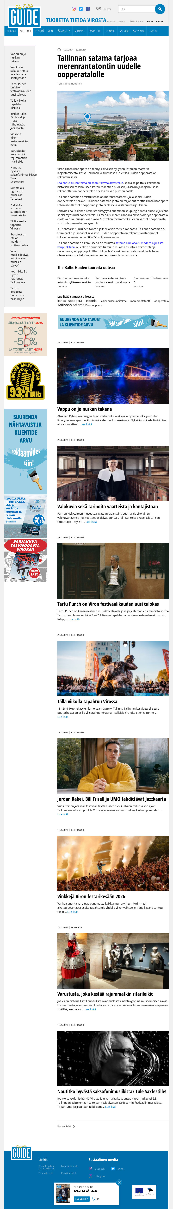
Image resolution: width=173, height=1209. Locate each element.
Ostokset (110, 31)
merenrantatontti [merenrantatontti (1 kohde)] (140, 301)
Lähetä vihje (135, 21)
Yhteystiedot (46, 1173)
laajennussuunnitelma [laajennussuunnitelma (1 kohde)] (114, 301)
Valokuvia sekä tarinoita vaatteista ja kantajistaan (19, 72)
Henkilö (39, 31)
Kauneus (124, 31)
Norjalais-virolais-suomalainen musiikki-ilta (18, 210)
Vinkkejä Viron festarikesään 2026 (19, 139)
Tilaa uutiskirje (115, 21)
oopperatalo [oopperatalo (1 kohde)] (161, 301)
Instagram (100, 1176)
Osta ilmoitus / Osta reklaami (47, 1167)
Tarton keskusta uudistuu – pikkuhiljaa (17, 293)
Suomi (107, 9)
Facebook (99, 1168)
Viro (50, 31)
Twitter (120, 1168)
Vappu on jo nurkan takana (18, 57)
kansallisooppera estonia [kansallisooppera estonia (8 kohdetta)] (77, 301)
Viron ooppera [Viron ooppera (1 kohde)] (93, 305)
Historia (11, 31)
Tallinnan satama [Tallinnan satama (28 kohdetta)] (70, 305)
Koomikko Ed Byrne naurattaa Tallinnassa (18, 277)
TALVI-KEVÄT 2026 (85, 1191)
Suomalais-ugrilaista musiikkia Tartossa (17, 193)
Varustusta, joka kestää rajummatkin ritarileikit (18, 156)
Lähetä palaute (69, 1166)
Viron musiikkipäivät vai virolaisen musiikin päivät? (19, 258)
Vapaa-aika (138, 31)
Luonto (153, 31)
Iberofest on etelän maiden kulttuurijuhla (19, 240)
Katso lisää (64, 1126)
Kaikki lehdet (155, 21)
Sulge (119, 1182)
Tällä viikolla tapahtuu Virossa (18, 104)
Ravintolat (95, 31)
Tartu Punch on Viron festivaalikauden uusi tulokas (20, 89)
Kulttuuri (25, 31)
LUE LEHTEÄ (81, 1198)
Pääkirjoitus (63, 31)
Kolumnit (80, 31)
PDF (98, 1198)
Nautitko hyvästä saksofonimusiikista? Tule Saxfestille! (23, 175)
